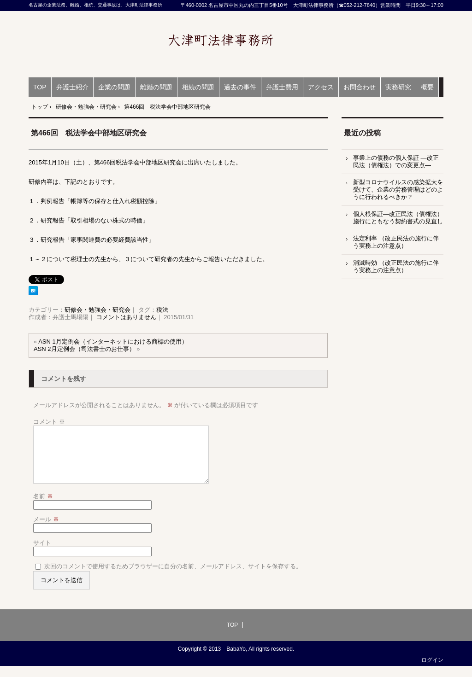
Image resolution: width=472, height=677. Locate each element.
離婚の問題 (156, 87)
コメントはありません (126, 317)
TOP (40, 87)
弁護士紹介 (72, 87)
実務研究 (398, 87)
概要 (427, 87)
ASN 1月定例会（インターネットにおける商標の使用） (113, 341)
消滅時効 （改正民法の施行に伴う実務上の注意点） (396, 266)
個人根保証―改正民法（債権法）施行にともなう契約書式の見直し (398, 217)
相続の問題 (198, 87)
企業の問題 (114, 87)
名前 (43, 507)
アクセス (321, 87)
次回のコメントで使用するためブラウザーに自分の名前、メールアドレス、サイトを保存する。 (173, 577)
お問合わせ (359, 87)
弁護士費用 (282, 87)
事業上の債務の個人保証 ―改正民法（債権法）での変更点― (396, 161)
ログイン (432, 671)
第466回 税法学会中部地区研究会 (89, 133)
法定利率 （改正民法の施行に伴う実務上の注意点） (396, 242)
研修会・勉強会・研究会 (97, 309)
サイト (42, 553)
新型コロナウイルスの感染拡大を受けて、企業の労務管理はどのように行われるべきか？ (398, 189)
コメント (49, 421)
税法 (162, 309)
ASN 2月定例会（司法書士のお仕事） (84, 348)
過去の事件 (240, 87)
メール (46, 530)
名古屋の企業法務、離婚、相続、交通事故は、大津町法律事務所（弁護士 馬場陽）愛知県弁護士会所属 (236, 44)
